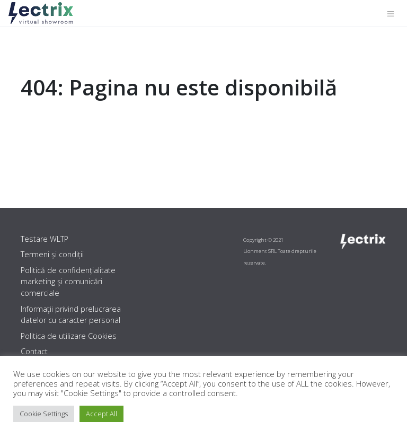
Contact (34, 351)
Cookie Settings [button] (44, 413)
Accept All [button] (101, 413)
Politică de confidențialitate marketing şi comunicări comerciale (68, 281)
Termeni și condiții (52, 254)
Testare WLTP (44, 239)
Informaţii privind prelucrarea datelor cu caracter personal (71, 315)
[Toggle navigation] (391, 13)
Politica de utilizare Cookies (69, 336)
